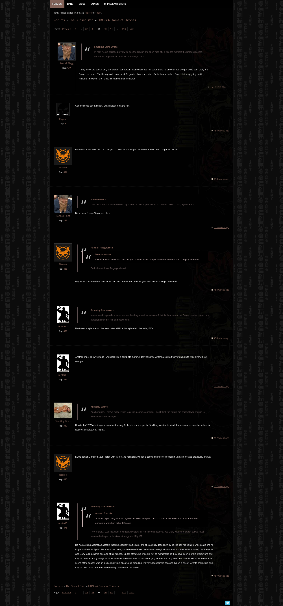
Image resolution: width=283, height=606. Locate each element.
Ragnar (62, 120)
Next (131, 29)
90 (105, 29)
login (98, 13)
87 (86, 29)
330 (65, 426)
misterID (62, 327)
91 (111, 29)
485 (65, 173)
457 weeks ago (222, 387)
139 (68, 68)
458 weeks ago (218, 88)
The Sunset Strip (80, 21)
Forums (58, 21)
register (88, 13)
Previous (66, 29)
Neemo (62, 168)
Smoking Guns (62, 422)
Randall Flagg (66, 64)
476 (65, 332)
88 (92, 29)
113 (123, 29)
